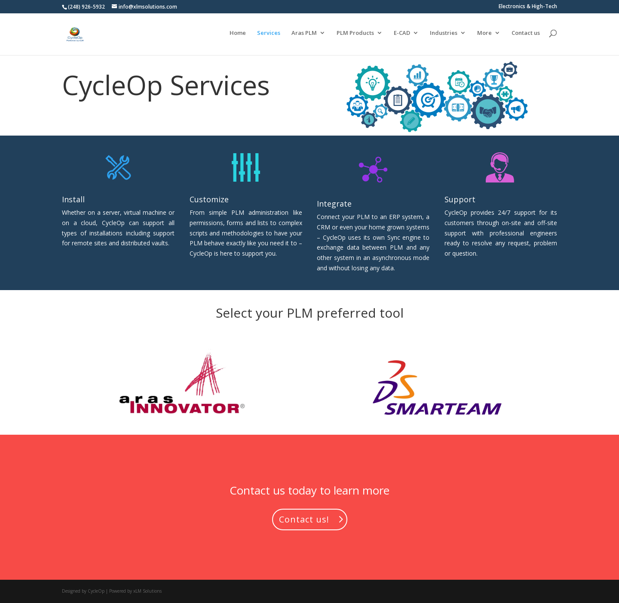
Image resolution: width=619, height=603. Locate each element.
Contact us (526, 35)
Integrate (334, 203)
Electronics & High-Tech (528, 7)
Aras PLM (304, 35)
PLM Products (355, 35)
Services (268, 35)
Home (238, 35)
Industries (443, 35)
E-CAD (402, 35)
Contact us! (304, 519)
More (484, 35)
